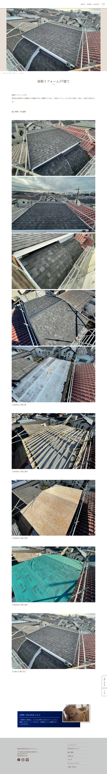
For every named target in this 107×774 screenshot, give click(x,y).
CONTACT (96, 4)
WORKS (89, 4)
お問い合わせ (104, 681)
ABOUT (83, 4)
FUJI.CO (24, 4)
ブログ (104, 692)
